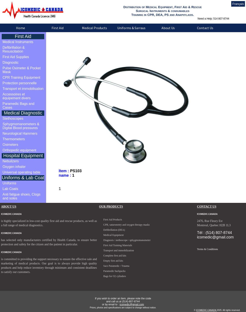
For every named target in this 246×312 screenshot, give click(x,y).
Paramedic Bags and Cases (18, 105)
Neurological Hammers (20, 133)
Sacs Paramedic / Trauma (116, 265)
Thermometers (14, 139)
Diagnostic (11, 62)
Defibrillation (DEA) (114, 229)
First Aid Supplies (16, 57)
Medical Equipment (113, 235)
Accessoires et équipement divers (17, 96)
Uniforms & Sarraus (131, 28)
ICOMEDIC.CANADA (206, 310)
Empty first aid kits (113, 260)
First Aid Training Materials (117, 245)
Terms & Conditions (207, 249)
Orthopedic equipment (19, 150)
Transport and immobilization (118, 250)
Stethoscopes (13, 118)
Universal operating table (21, 172)
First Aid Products (112, 219)
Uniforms (9, 183)
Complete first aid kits (114, 255)
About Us (168, 28)
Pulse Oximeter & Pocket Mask (22, 70)
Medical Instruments (18, 42)
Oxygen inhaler (14, 167)
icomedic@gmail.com (132, 304)
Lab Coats (10, 189)
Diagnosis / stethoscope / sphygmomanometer (127, 240)
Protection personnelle (20, 83)
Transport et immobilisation (23, 88)
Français (238, 4)
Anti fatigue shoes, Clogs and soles (21, 196)
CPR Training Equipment (21, 77)
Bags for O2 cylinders (114, 276)
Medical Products (94, 28)
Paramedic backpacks (114, 271)
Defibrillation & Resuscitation (14, 49)
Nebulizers (11, 161)
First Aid (58, 28)
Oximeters (10, 144)
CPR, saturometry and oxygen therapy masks (126, 224)
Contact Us (205, 28)
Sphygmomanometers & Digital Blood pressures (21, 126)
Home (20, 28)
